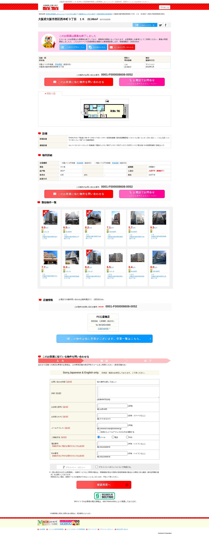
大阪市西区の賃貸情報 (104, 14)
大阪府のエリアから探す (87, 14)
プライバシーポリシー (106, 529)
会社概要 (42, 529)
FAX (129, 437)
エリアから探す (71, 14)
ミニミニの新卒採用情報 (56, 529)
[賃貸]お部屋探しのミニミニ (55, 14)
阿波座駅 (58, 64)
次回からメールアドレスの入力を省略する (115, 431)
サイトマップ (92, 529)
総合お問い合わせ (122, 529)
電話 (115, 437)
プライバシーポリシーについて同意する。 (114, 467)
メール (101, 437)
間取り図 (50, 93)
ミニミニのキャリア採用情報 (76, 529)
